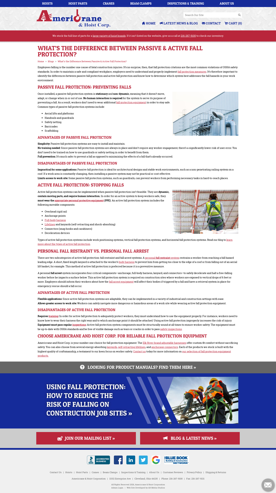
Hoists (47, 3)
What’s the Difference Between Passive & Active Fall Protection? (92, 61)
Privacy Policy (194, 472)
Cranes (108, 3)
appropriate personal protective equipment (79, 200)
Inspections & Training (185, 3)
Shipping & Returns (215, 472)
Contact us (139, 351)
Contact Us (56, 472)
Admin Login (117, 487)
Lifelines (50, 224)
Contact (211, 23)
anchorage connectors (164, 347)
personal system (162, 257)
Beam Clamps (141, 3)
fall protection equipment (131, 102)
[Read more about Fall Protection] (138, 422)
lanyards (112, 347)
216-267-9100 (188, 35)
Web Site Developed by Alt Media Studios (146, 487)
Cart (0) (233, 23)
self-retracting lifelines (131, 347)
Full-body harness (55, 220)
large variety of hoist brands (109, 35)
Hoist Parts (77, 3)
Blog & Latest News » (190, 438)
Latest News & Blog (179, 23)
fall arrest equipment (121, 281)
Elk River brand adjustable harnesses (164, 342)
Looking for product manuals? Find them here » (138, 367)
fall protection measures (192, 71)
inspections (79, 324)
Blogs (51, 61)
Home (149, 23)
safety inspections (171, 329)
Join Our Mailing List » (86, 438)
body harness (126, 262)
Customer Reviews (173, 472)
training (53, 316)
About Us (227, 3)
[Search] (239, 15)
